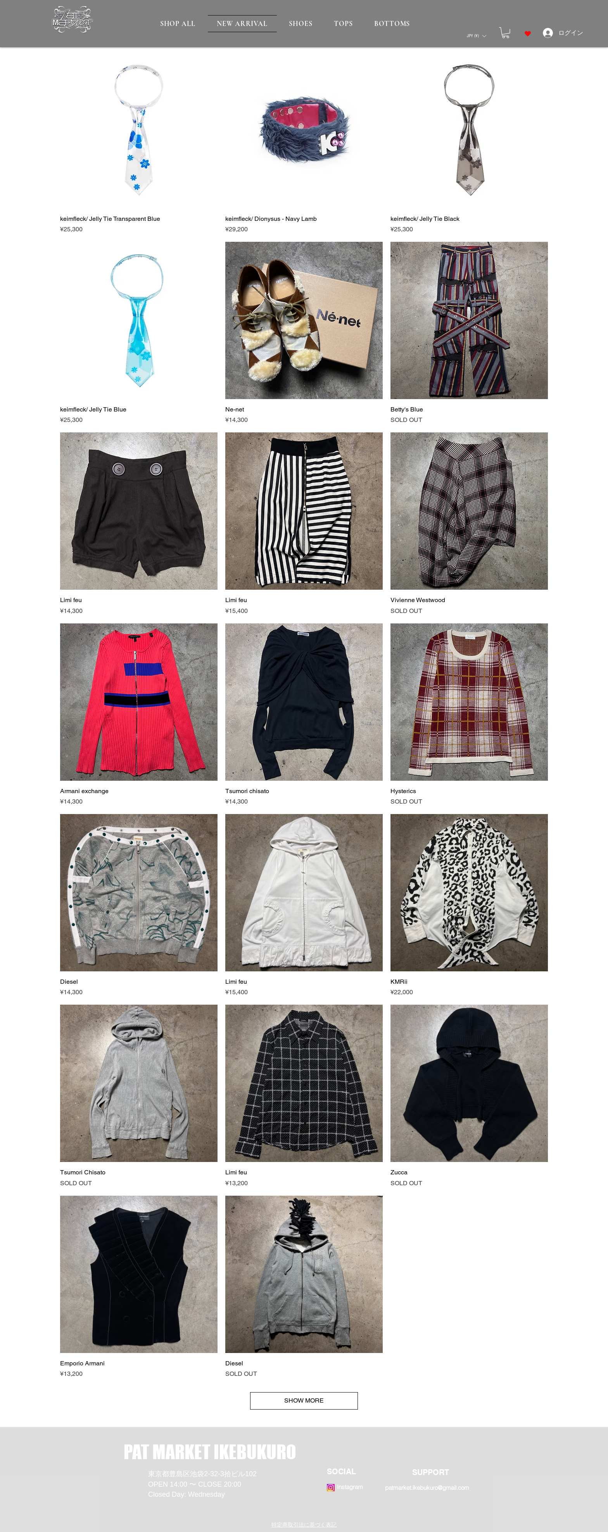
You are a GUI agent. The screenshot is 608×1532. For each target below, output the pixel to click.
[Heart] (527, 33)
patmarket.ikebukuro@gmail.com (427, 1487)
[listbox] (476, 35)
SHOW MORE (304, 1400)
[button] (476, 35)
